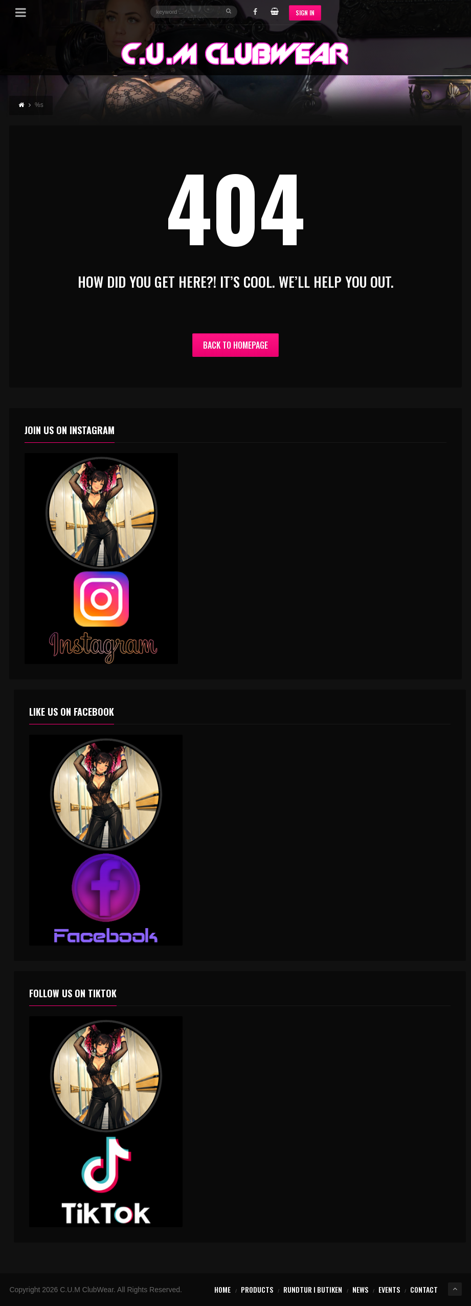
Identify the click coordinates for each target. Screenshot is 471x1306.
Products (257, 1289)
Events (389, 1289)
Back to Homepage (235, 345)
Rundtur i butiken (312, 1289)
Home (222, 1289)
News (360, 1289)
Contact (424, 1289)
